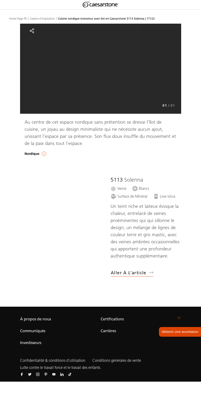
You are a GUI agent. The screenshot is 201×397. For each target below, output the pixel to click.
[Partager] (32, 30)
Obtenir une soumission (180, 332)
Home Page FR (18, 18)
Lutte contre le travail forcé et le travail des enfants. (60, 367)
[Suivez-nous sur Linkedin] (62, 374)
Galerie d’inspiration (42, 18)
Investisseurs (30, 342)
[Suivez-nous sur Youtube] (54, 374)
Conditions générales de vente (116, 360)
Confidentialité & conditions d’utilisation (52, 360)
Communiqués (32, 331)
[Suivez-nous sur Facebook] (21, 374)
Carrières (108, 331)
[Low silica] (164, 196)
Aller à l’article (132, 272)
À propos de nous (35, 319)
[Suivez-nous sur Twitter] (29, 374)
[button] (179, 318)
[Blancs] (140, 188)
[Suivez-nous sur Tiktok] (70, 374)
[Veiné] (118, 188)
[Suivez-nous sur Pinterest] (45, 374)
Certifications (112, 319)
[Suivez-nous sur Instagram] (37, 374)
